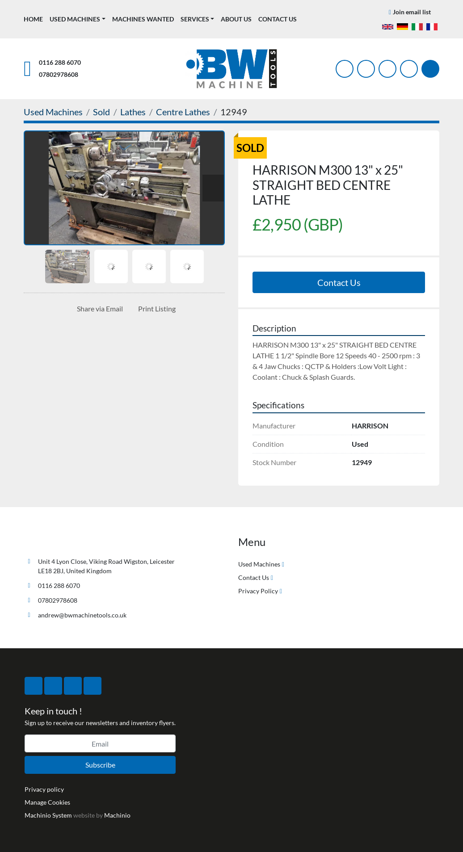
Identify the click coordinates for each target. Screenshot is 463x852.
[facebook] (345, 69)
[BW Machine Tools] (53, 540)
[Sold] (101, 111)
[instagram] (387, 69)
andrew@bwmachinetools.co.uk (82, 615)
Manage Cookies (47, 802)
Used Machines (75, 19)
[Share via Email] (98, 308)
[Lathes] (133, 111)
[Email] (100, 743)
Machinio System (48, 815)
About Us (236, 19)
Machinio (117, 815)
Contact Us (277, 19)
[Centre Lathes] (183, 111)
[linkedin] (409, 69)
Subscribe (100, 764)
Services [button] (195, 19)
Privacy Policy (258, 591)
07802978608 (58, 74)
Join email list (412, 12)
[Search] (430, 69)
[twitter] (366, 69)
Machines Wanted (143, 19)
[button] (77, 19)
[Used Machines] (53, 111)
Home (33, 19)
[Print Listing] (155, 308)
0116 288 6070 (60, 62)
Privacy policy (44, 789)
